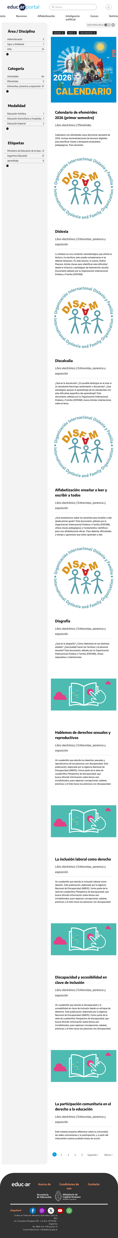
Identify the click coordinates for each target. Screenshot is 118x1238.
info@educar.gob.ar (48, 1229)
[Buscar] (76, 7)
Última (108, 1155)
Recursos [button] (21, 16)
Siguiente (93, 1155)
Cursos (94, 16)
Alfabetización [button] (46, 16)
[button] (7, 54)
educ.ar (19, 1215)
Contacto (94, 1184)
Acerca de (44, 1184)
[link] (108, 7)
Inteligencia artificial (73, 17)
